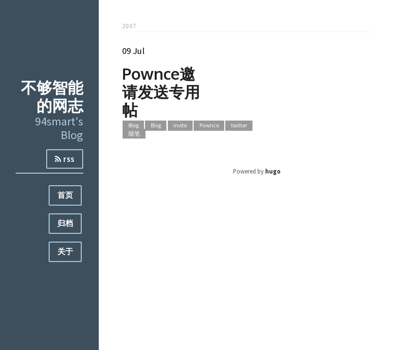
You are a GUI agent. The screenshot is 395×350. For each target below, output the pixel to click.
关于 (65, 251)
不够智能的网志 (52, 96)
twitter (239, 125)
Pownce (209, 125)
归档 (65, 223)
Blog (133, 125)
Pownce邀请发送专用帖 (161, 92)
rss (64, 159)
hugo (273, 171)
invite (180, 125)
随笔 (134, 133)
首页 (65, 195)
